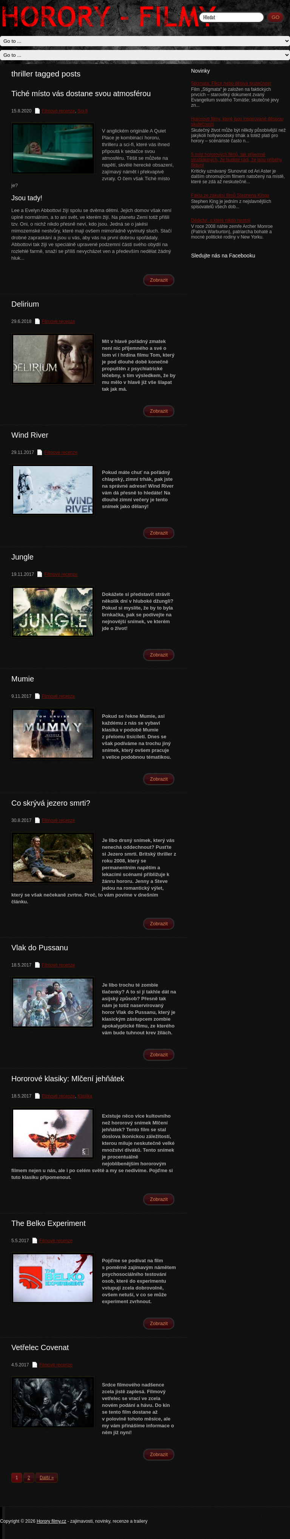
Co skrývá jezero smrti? (50, 803)
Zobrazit (159, 280)
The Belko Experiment (48, 1223)
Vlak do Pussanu (39, 947)
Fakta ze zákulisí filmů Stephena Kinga (230, 195)
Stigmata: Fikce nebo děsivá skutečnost (231, 83)
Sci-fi (82, 111)
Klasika (84, 1096)
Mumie (22, 679)
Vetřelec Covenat (40, 1347)
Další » (47, 1477)
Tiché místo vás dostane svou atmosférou (81, 93)
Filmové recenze (58, 111)
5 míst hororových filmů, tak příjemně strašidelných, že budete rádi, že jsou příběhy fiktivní (236, 160)
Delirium (25, 304)
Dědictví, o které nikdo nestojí (220, 220)
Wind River (29, 435)
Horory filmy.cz (51, 1521)
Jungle (22, 557)
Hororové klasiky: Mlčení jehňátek (67, 1078)
